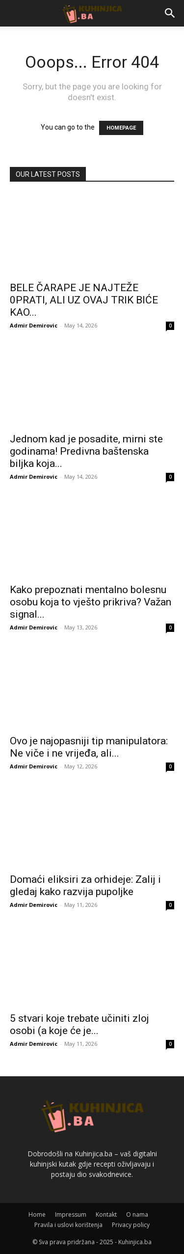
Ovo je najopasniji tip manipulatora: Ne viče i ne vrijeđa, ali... (89, 747)
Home (37, 1214)
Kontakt (106, 1214)
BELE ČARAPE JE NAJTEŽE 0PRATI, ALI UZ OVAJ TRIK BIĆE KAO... (84, 300)
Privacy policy (131, 1225)
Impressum (70, 1214)
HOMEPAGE (121, 128)
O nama (137, 1214)
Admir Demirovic (33, 325)
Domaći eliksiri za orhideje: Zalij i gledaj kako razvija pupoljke (85, 885)
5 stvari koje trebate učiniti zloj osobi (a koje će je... (79, 1024)
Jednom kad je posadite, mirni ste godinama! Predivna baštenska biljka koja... (86, 451)
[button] (170, 13)
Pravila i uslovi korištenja (68, 1225)
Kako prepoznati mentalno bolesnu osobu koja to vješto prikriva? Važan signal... (90, 602)
